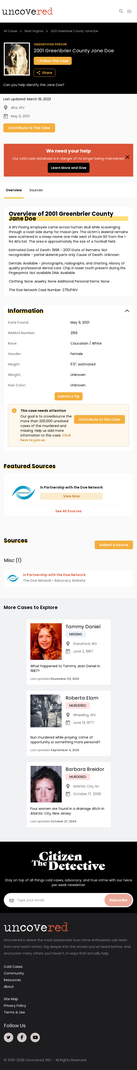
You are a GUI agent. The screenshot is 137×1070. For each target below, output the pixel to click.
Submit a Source (113, 544)
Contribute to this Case (99, 419)
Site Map (11, 999)
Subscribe (118, 900)
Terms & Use (14, 1012)
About (9, 986)
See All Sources (68, 511)
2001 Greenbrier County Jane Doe (74, 31)
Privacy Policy (15, 1005)
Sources (36, 190)
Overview (14, 190)
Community (14, 973)
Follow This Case (53, 60)
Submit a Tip (69, 396)
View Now (71, 496)
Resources (12, 980)
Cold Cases (13, 966)
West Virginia (33, 31)
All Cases (10, 31)
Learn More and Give (68, 167)
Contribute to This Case (29, 127)
